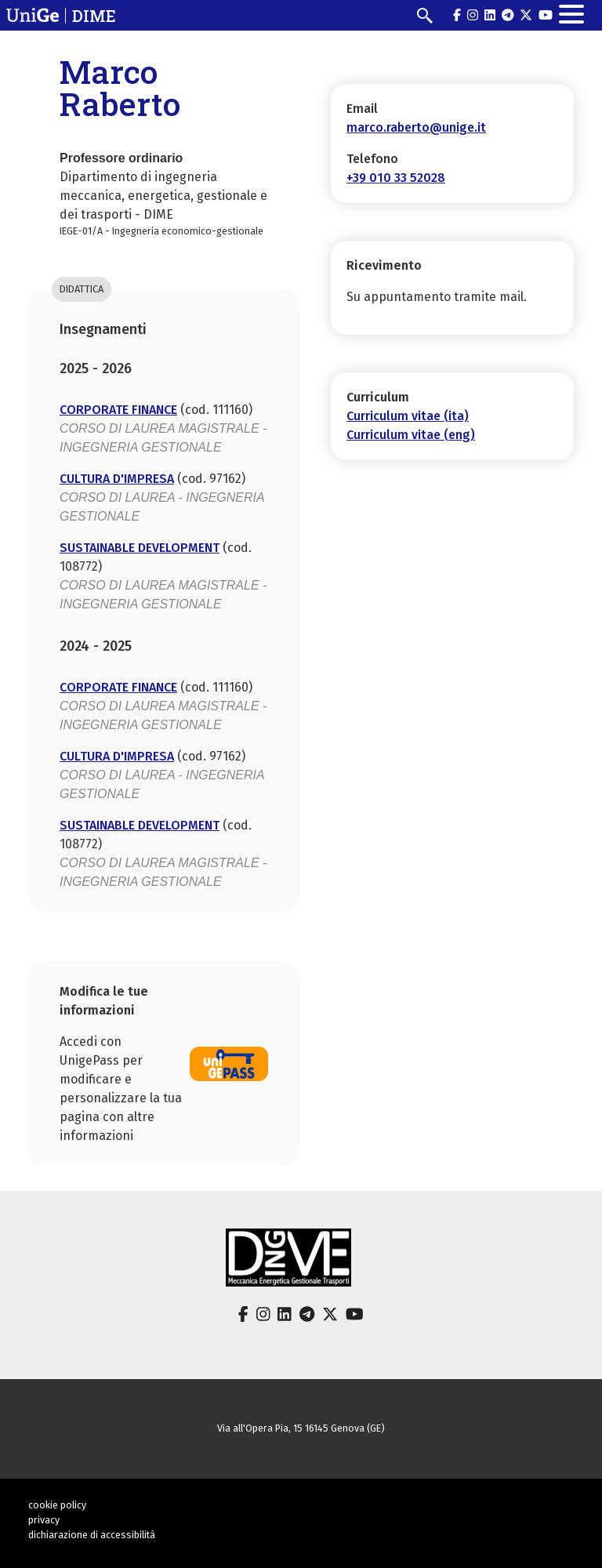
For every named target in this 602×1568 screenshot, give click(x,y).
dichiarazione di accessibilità (91, 1535)
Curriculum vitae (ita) (407, 415)
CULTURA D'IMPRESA (117, 478)
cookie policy (57, 1505)
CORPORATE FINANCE (118, 409)
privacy (44, 1520)
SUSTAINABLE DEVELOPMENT (139, 547)
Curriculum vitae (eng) (410, 434)
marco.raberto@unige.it (416, 127)
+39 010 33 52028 (395, 177)
